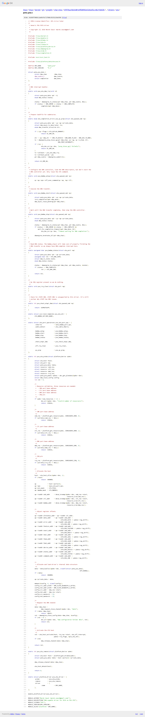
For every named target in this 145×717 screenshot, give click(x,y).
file (64, 17)
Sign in (141, 3)
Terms (23, 714)
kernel (37, 10)
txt (136, 714)
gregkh (49, 10)
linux (25, 10)
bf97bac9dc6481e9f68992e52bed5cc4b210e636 (84, 10)
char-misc (58, 10)
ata (117, 10)
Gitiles (12, 714)
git (43, 10)
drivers (111, 10)
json (141, 714)
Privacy (17, 714)
